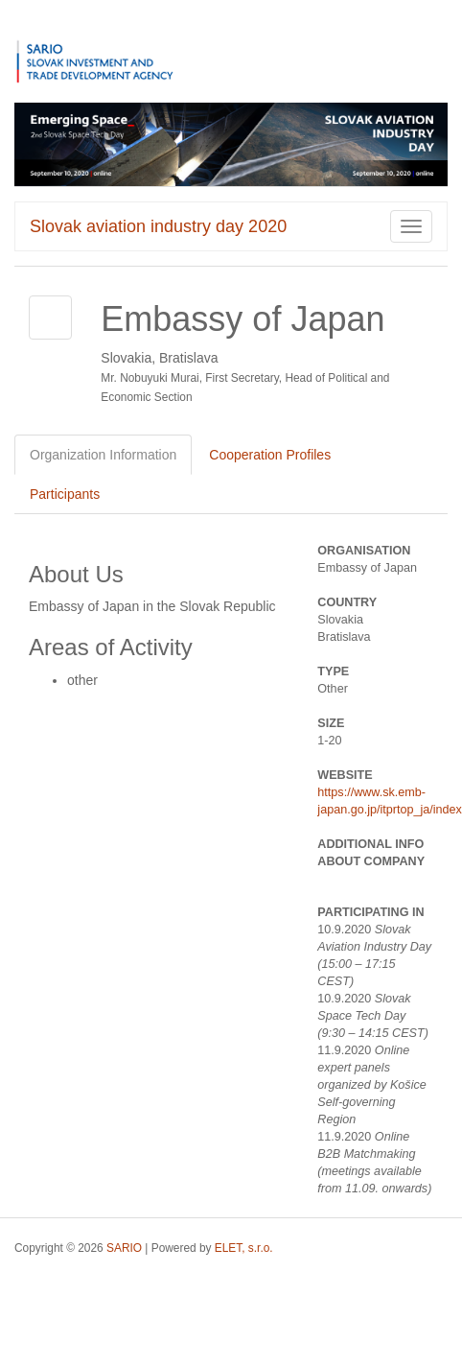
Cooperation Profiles (270, 454)
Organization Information (103, 454)
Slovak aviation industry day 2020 (158, 226)
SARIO (124, 1248)
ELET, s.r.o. (244, 1248)
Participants (65, 494)
